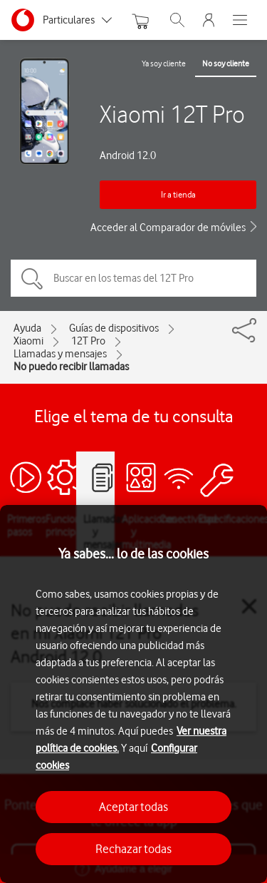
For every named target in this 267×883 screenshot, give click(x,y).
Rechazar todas (133, 849)
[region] (133, 694)
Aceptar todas (133, 807)
